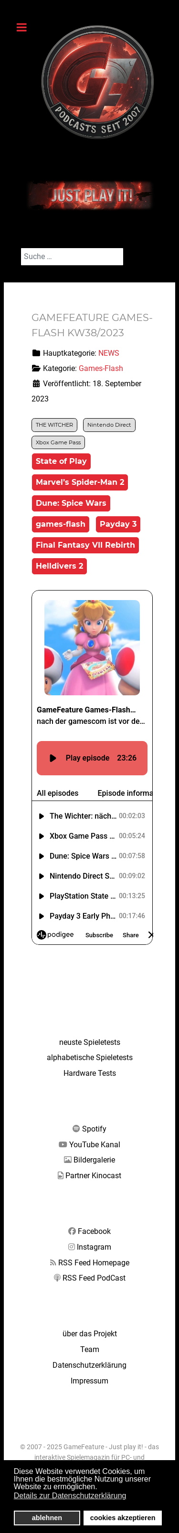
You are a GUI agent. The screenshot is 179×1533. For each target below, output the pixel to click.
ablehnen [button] (47, 1518)
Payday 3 (118, 524)
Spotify (94, 1128)
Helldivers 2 (59, 566)
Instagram (94, 1247)
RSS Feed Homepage (93, 1262)
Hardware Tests (89, 1073)
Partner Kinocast (93, 1175)
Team (89, 1349)
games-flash (60, 524)
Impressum (89, 1380)
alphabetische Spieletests (90, 1057)
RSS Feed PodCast (94, 1278)
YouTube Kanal (94, 1144)
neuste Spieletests (89, 1042)
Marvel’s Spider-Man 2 (80, 482)
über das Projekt (90, 1333)
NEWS (108, 353)
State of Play (61, 461)
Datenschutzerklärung (89, 1365)
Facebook (94, 1231)
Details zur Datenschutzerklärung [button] (70, 1496)
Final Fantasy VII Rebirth (85, 545)
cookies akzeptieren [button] (123, 1518)
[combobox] (72, 256)
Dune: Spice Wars (71, 503)
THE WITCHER (54, 424)
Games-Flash (101, 368)
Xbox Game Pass (58, 442)
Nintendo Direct (109, 424)
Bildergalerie (94, 1159)
